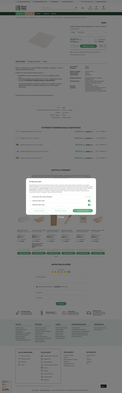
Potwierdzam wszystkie (83, 210)
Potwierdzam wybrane (38, 210)
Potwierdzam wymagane (61, 210)
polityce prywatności (44, 187)
